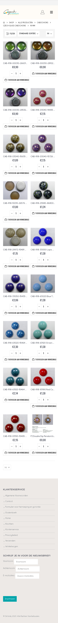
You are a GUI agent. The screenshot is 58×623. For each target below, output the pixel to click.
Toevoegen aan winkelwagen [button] (18, 80)
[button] (51, 12)
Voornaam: (8, 561)
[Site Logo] (11, 12)
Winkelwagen (11, 546)
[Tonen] (49, 33)
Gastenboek (11, 512)
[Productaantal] (16, 73)
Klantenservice (12, 529)
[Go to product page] (15, 50)
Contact (9, 501)
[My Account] (42, 12)
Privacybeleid (11, 535)
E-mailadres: (21, 576)
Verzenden (10, 540)
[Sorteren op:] (28, 33)
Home (8, 518)
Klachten (9, 524)
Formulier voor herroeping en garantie (23, 507)
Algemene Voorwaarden (16, 495)
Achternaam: (9, 568)
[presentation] (26, 587)
